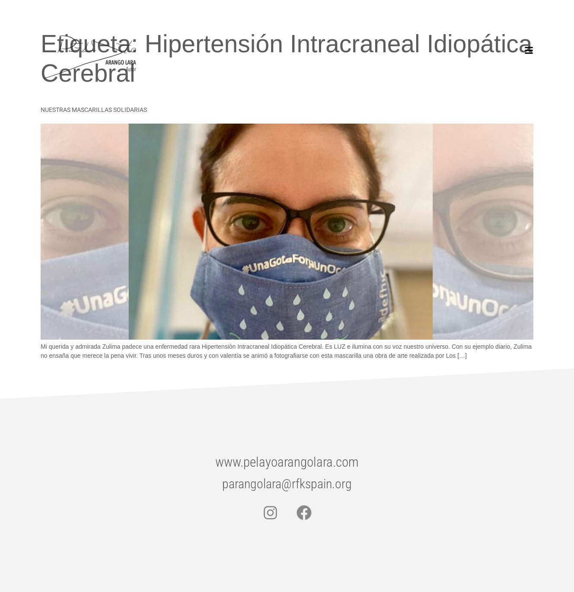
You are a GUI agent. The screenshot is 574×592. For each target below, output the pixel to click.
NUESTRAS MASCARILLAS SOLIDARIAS (94, 109)
